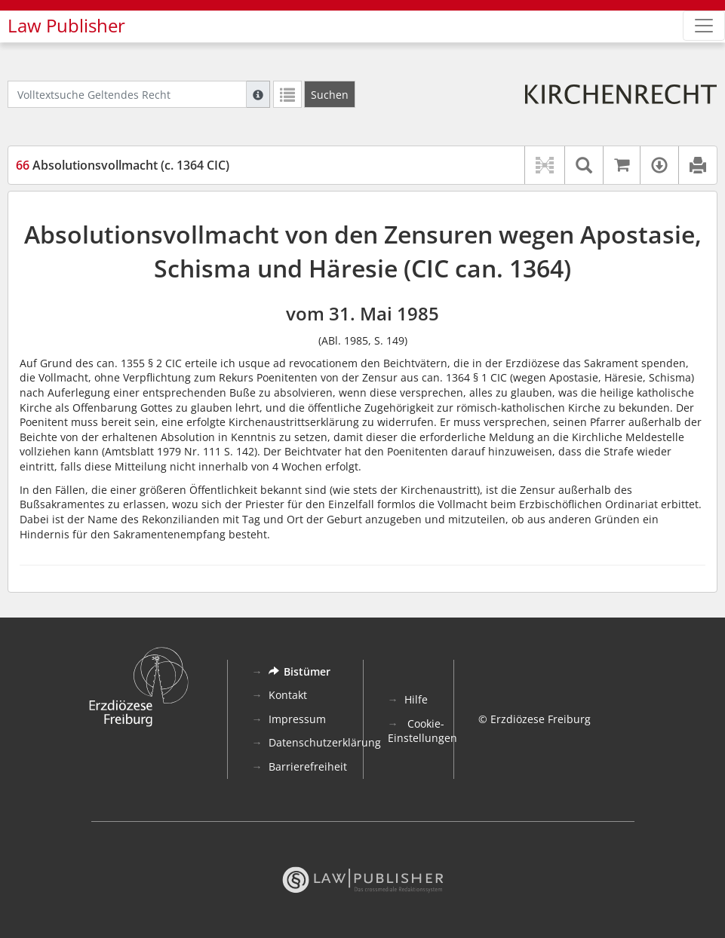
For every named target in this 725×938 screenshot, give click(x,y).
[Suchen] (329, 94)
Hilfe (416, 699)
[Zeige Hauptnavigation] (704, 26)
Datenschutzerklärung (325, 742)
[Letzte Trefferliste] (287, 94)
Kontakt (288, 695)
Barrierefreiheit (308, 766)
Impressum (297, 719)
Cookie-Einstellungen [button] (422, 731)
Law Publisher (66, 25)
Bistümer (299, 671)
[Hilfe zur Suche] (258, 94)
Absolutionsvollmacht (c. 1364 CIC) (122, 165)
